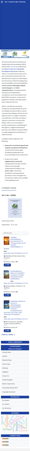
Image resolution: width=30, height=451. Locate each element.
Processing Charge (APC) (10, 388)
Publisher (5, 372)
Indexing (5, 368)
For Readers (6, 400)
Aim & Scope (6, 364)
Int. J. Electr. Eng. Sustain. (15, 2)
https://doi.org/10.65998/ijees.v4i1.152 (16, 253)
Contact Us (5, 376)
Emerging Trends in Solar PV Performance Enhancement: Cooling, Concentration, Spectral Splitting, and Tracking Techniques (14, 308)
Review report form (8, 384)
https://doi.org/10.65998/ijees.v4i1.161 (16, 319)
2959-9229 (13, 67)
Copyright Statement (8, 392)
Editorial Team (7, 360)
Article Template (7, 380)
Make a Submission (15, 342)
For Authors (5, 404)
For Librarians (6, 408)
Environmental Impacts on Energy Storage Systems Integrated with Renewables (17, 275)
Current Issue (6, 352)
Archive (4, 356)
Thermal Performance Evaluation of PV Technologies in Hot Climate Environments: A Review (15, 243)
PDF (7, 265)
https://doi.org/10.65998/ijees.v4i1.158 (16, 283)
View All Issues (7, 334)
